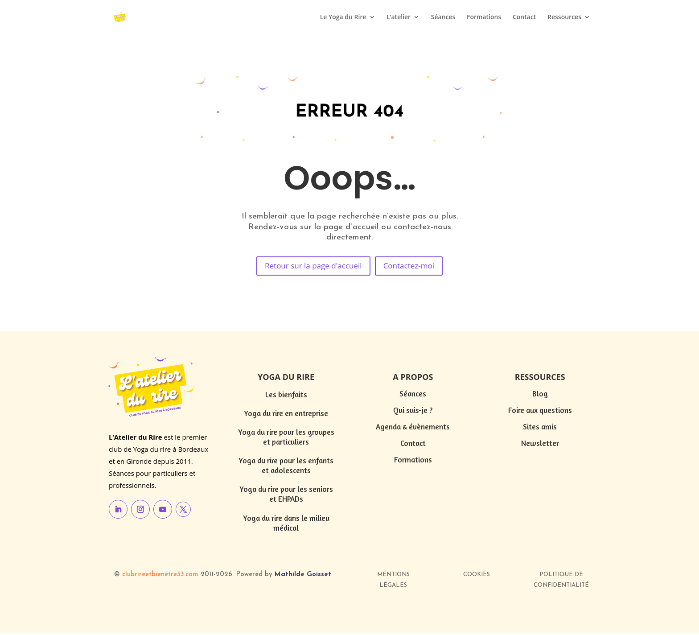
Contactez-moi (415, 267)
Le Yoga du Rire (343, 18)
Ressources (564, 18)
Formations (484, 18)
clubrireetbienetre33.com (160, 576)
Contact (524, 18)
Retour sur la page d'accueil (309, 267)
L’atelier (399, 18)
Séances (443, 18)
